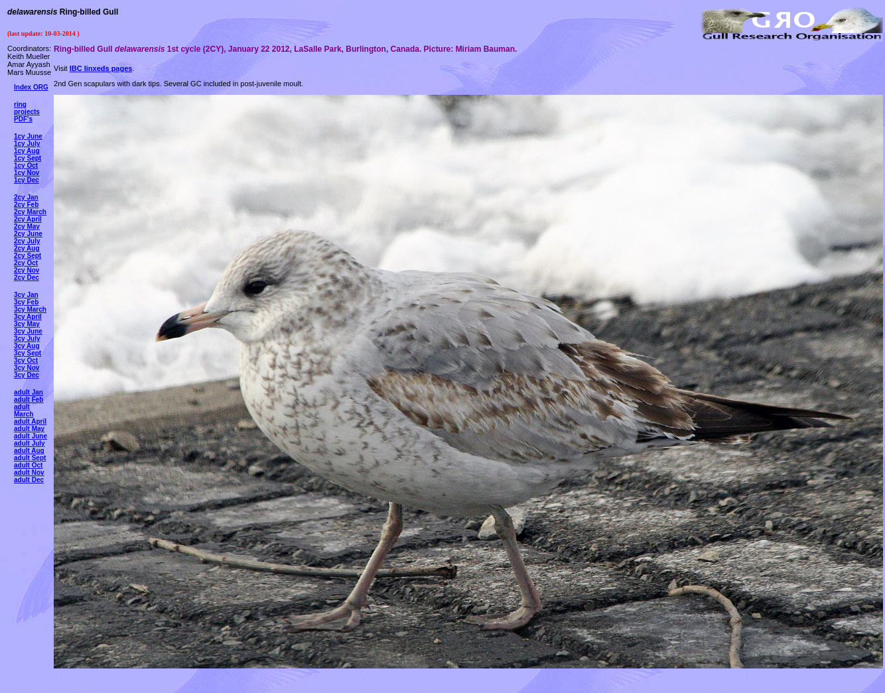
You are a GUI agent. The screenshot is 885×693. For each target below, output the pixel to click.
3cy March (30, 309)
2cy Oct (26, 263)
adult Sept (30, 458)
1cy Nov (26, 172)
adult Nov (29, 472)
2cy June (28, 233)
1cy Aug (27, 151)
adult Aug (29, 450)
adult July (29, 443)
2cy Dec (26, 277)
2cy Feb (26, 204)
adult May (29, 428)
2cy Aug (27, 248)
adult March (23, 410)
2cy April (28, 219)
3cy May (27, 324)
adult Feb (28, 399)
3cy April (28, 316)
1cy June (28, 136)
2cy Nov (26, 270)
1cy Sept (27, 158)
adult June (30, 436)
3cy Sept (27, 353)
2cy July (27, 241)
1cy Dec (26, 180)
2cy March (30, 212)
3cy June (28, 331)
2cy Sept (27, 255)
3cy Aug (27, 345)
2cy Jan (26, 197)
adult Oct (28, 465)
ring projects (27, 108)
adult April (30, 421)
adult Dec (29, 479)
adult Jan (28, 392)
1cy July (27, 143)
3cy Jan (26, 294)
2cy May (27, 226)
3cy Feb (26, 302)
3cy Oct (26, 360)
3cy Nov (26, 367)
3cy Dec (26, 375)
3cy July (27, 338)
